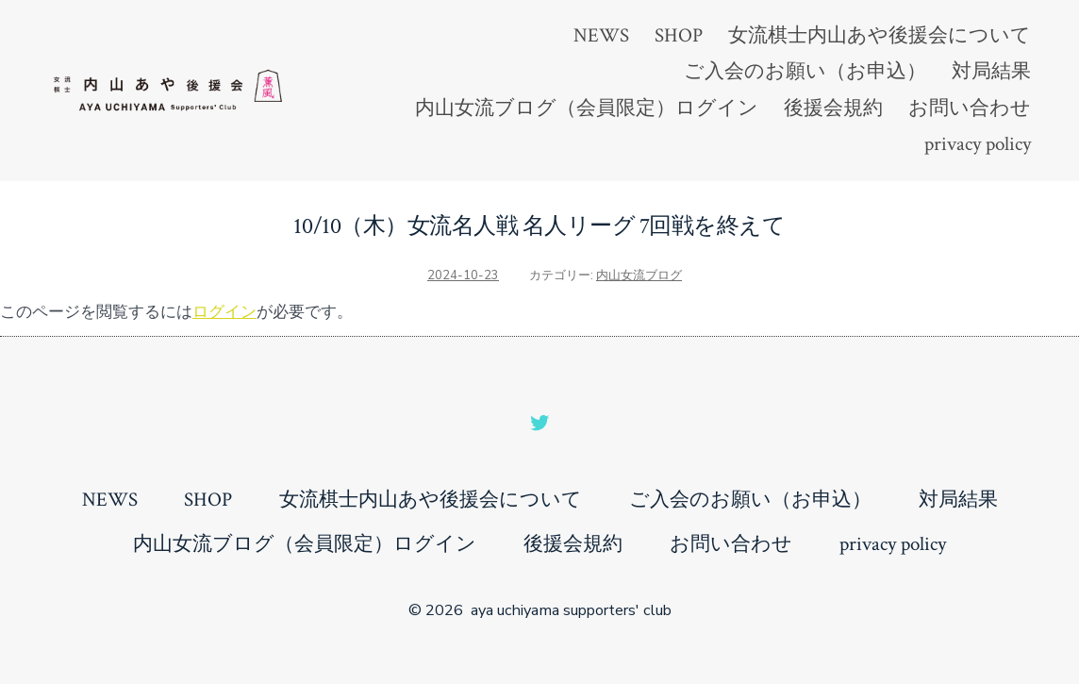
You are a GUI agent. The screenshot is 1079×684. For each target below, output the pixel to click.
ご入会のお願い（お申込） (805, 71)
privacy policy (977, 144)
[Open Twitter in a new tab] (539, 422)
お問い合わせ (969, 108)
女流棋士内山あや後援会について (879, 35)
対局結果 (991, 71)
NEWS (601, 35)
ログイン (224, 312)
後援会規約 (833, 108)
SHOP (679, 35)
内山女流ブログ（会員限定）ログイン (586, 108)
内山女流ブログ (639, 275)
